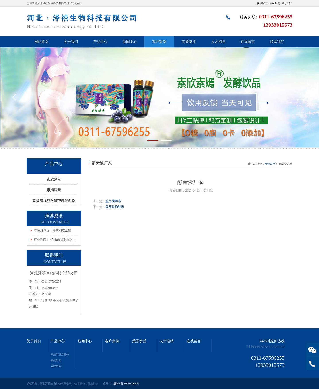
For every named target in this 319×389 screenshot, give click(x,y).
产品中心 (100, 42)
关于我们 (287, 3)
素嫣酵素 (54, 190)
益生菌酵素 (113, 201)
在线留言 (262, 3)
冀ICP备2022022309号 (126, 383)
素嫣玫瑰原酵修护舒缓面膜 (54, 200)
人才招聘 (218, 42)
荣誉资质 (189, 42)
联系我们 (274, 3)
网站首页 (41, 42)
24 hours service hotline (265, 347)
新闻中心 (130, 42)
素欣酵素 (54, 179)
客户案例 (159, 42)
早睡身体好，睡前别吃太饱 (52, 230)
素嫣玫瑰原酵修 (60, 354)
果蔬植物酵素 (114, 207)
